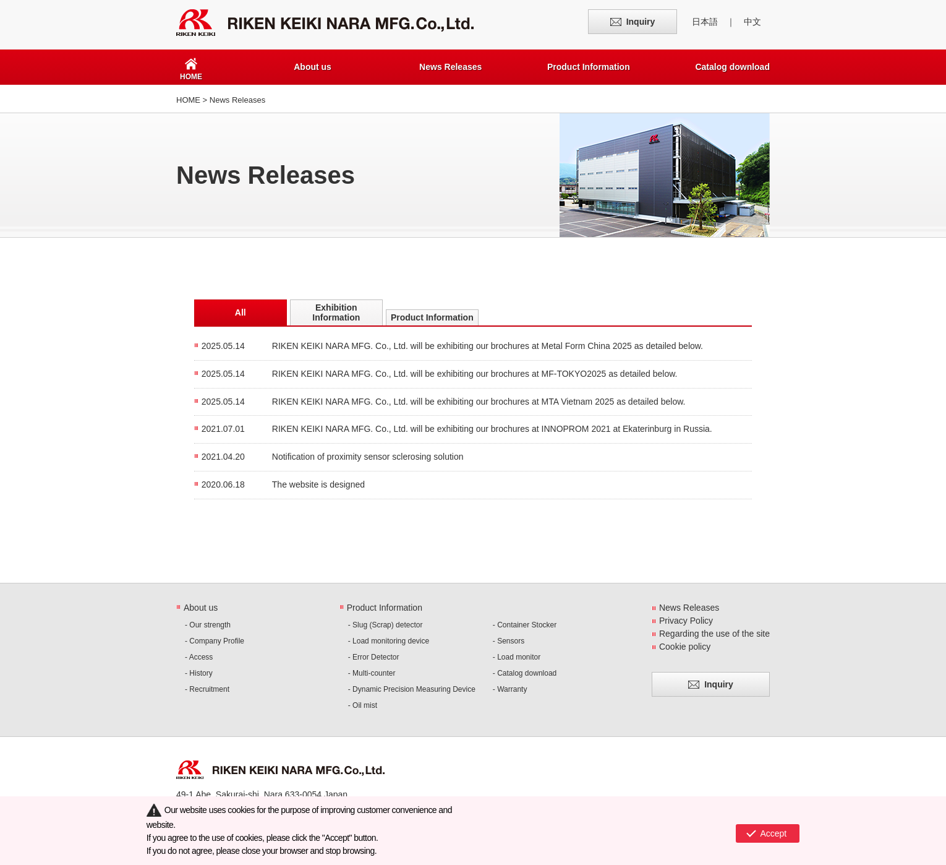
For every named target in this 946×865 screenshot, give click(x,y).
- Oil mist (362, 705)
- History (199, 673)
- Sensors (508, 641)
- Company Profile (214, 641)
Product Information (588, 67)
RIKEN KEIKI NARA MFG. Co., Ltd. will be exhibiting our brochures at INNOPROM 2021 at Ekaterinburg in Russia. (492, 429)
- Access (199, 657)
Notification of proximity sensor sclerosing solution (368, 457)
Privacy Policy (686, 621)
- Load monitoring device (388, 641)
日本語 (705, 22)
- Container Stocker (524, 625)
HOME (188, 100)
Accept (773, 831)
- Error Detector (373, 657)
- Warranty (510, 689)
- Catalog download (524, 673)
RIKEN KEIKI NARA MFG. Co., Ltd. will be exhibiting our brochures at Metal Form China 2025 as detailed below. (487, 346)
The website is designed (318, 484)
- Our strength (208, 625)
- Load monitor (516, 657)
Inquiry (640, 22)
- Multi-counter (372, 673)
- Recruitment (207, 689)
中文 (752, 22)
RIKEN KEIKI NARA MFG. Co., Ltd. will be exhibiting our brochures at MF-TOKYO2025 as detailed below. (475, 374)
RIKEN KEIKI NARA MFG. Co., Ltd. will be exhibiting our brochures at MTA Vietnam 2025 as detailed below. (479, 402)
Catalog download (732, 67)
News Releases (450, 67)
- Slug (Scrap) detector (385, 625)
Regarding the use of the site (714, 634)
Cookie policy (684, 647)
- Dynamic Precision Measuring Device (411, 689)
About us (312, 67)
